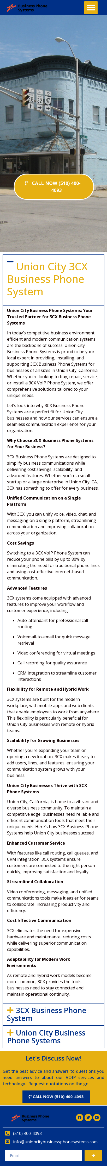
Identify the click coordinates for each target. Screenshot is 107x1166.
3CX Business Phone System (46, 1014)
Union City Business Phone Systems (46, 1036)
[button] (91, 7)
